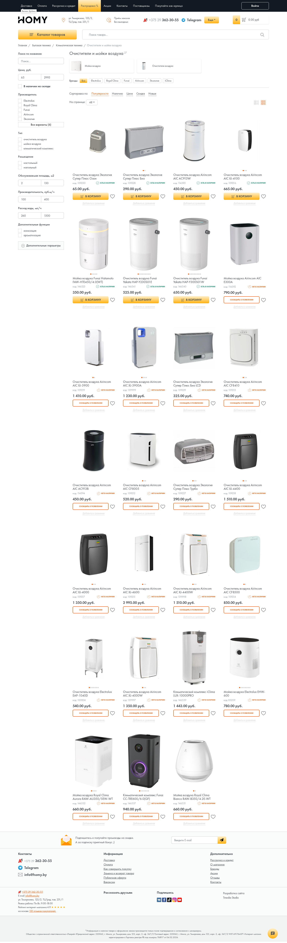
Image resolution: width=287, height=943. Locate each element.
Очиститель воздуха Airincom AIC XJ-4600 (142, 591)
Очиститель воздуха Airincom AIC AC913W (192, 176)
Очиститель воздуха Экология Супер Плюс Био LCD (193, 384)
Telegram (194, 20)
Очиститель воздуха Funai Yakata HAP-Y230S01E (140, 280)
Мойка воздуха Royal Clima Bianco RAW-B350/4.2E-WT (192, 798)
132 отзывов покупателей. (42, 912)
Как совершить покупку (117, 870)
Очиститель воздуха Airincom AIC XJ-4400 (243, 487)
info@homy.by (35, 876)
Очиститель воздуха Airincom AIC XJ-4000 (92, 591)
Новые (152, 93)
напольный (30, 167)
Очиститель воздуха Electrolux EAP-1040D (93, 694)
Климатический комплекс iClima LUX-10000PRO (190, 694)
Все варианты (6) (41, 125)
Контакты (215, 883)
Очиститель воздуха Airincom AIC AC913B (92, 487)
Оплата (108, 866)
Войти (255, 6)
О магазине (217, 866)
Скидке (140, 93)
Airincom (29, 114)
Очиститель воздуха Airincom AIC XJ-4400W (192, 591)
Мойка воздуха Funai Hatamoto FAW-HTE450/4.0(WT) (93, 280)
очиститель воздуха (35, 139)
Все (83, 80)
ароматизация (32, 235)
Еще (210, 20)
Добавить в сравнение (93, 203)
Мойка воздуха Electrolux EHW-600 (241, 694)
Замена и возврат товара (119, 874)
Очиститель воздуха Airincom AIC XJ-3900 (92, 384)
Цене (129, 93)
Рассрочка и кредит (222, 861)
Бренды (214, 870)
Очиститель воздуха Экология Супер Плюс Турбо (193, 487)
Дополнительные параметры (41, 245)
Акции (214, 874)
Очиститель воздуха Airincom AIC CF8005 (142, 487)
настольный (30, 163)
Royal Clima (30, 105)
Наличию (117, 93)
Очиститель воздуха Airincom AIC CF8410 (243, 384)
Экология (29, 119)
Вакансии (109, 883)
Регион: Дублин (29, 11)
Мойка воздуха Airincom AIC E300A (243, 280)
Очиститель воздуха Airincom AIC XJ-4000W (142, 694)
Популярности (100, 93)
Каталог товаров (47, 34)
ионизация (30, 231)
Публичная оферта (115, 879)
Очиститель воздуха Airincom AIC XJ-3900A (142, 384)
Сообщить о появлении (241, 300)
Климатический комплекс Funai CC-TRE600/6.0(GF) (143, 798)
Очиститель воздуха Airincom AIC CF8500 (243, 591)
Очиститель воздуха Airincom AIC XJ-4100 (243, 176)
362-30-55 (164, 20)
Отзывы (215, 879)
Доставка (109, 861)
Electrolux (29, 101)
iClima (168, 80)
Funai (27, 110)
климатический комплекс (38, 148)
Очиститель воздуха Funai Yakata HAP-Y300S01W (190, 280)
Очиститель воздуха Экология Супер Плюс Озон (93, 176)
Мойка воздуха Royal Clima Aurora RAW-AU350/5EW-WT (93, 798)
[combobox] (92, 102)
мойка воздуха (32, 144)
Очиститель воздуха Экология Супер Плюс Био (143, 176)
